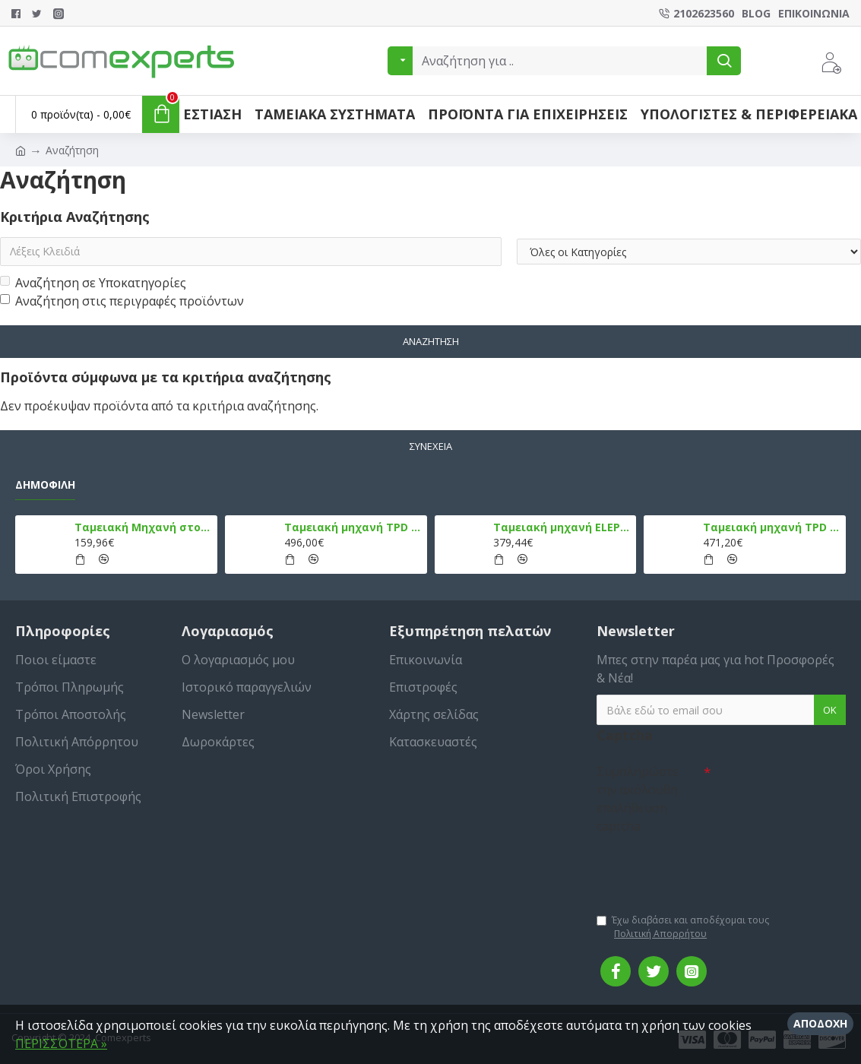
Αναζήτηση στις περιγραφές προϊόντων (122, 301)
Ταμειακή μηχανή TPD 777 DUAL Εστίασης (771, 527)
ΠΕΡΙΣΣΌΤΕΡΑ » (61, 1043)
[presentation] (703, 866)
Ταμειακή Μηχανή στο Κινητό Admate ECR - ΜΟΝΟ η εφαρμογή (143, 527)
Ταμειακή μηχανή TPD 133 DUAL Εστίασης (353, 527)
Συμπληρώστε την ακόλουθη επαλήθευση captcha (638, 798)
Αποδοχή (820, 1023)
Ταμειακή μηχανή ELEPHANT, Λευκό (562, 527)
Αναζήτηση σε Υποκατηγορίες (93, 282)
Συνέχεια (431, 446)
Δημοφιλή (45, 485)
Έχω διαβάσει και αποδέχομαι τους (683, 927)
